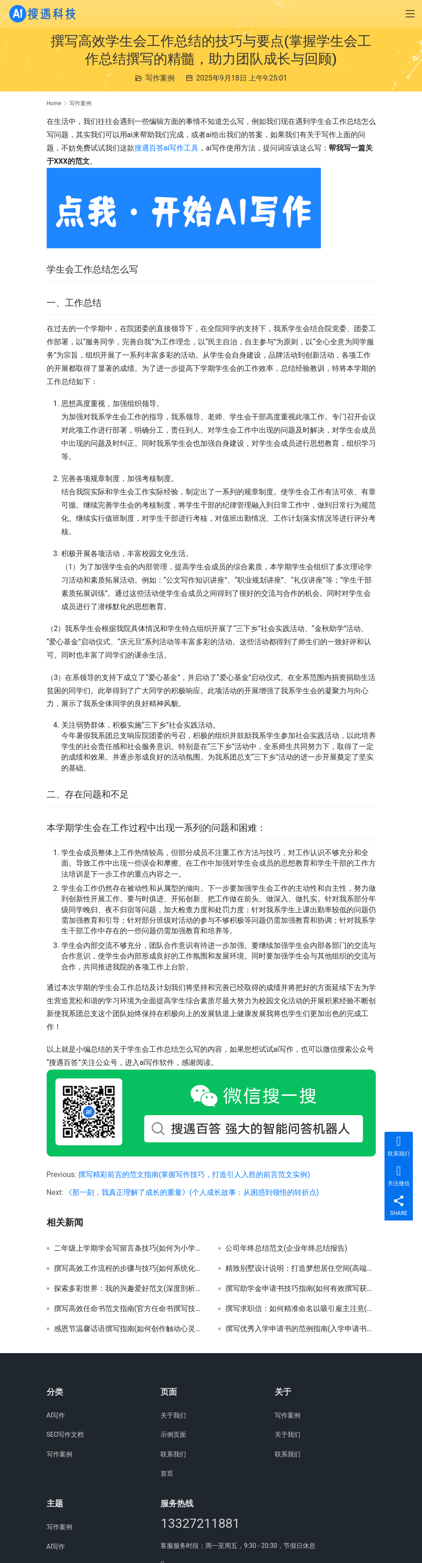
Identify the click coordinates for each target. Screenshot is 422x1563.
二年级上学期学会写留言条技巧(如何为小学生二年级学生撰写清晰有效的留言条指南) (129, 1248)
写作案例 (160, 78)
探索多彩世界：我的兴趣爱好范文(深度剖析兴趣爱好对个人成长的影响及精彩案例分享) (129, 1289)
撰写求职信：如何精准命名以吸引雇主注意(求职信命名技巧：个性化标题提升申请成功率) (300, 1309)
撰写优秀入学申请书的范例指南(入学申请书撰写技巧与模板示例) (300, 1329)
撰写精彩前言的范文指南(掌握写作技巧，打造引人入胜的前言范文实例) (194, 1174)
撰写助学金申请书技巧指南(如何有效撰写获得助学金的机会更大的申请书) (300, 1289)
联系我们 (173, 1454)
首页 (166, 1473)
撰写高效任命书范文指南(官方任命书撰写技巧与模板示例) (129, 1309)
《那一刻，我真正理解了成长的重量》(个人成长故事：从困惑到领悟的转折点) (192, 1192)
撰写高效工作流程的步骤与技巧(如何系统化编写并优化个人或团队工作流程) (129, 1268)
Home (54, 103)
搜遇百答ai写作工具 (166, 148)
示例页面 (173, 1434)
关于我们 (173, 1415)
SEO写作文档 (65, 1434)
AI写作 (56, 1415)
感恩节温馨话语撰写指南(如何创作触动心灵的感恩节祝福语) (129, 1329)
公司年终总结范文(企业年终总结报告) (286, 1248)
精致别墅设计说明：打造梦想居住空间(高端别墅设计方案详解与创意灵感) (300, 1268)
